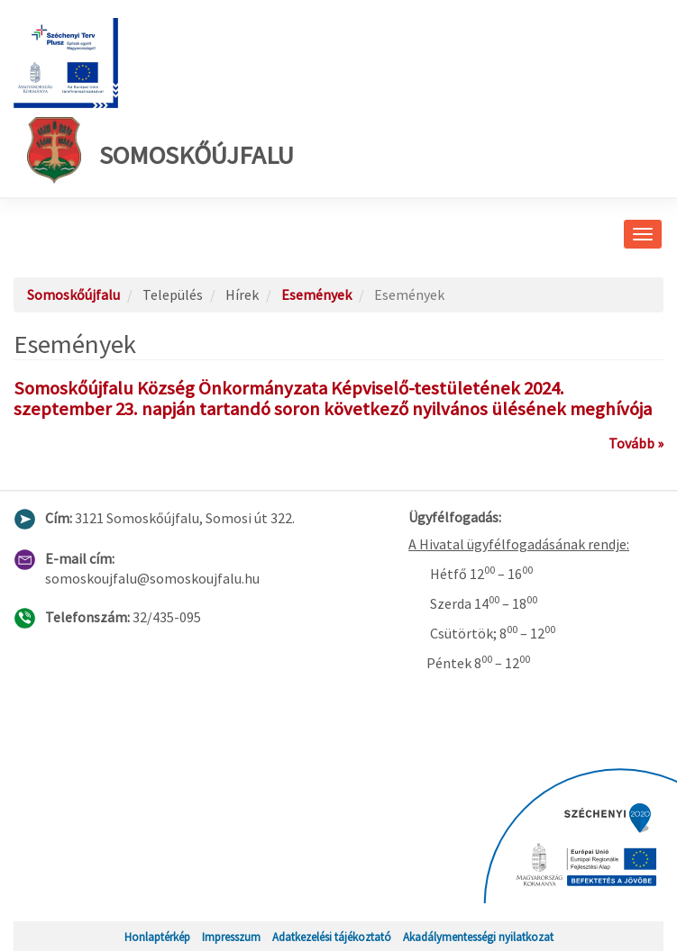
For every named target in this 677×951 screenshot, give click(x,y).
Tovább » (635, 443)
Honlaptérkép (157, 936)
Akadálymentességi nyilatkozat (478, 936)
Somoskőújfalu (160, 150)
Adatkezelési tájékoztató (331, 936)
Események (316, 294)
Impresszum (231, 936)
